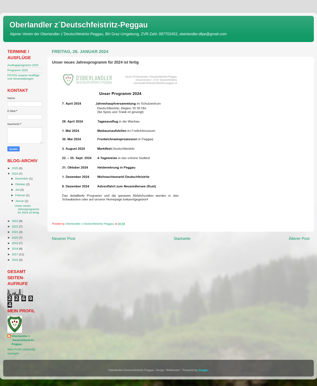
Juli (17, 189)
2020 (15, 237)
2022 (15, 226)
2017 (15, 254)
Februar (20, 195)
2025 (15, 168)
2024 (15, 173)
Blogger (203, 370)
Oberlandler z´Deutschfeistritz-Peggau (79, 24)
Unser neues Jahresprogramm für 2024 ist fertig (27, 209)
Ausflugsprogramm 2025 (22, 65)
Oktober (20, 184)
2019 (15, 243)
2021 (15, 232)
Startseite (182, 238)
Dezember (22, 178)
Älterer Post (299, 238)
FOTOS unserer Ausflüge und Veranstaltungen (23, 77)
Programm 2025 (17, 70)
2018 (15, 248)
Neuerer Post (63, 238)
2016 (15, 259)
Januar (20, 201)
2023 (15, 221)
